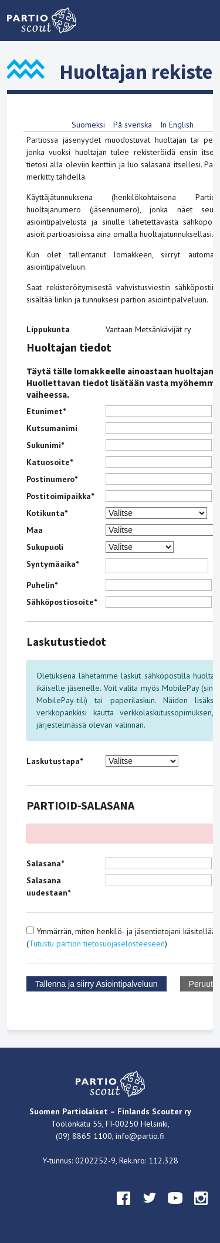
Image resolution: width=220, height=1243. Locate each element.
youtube (175, 1209)
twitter (149, 1209)
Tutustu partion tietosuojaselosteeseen (97, 943)
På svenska (132, 124)
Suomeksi (88, 124)
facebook (124, 1209)
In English (177, 124)
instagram (201, 1209)
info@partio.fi (140, 1136)
